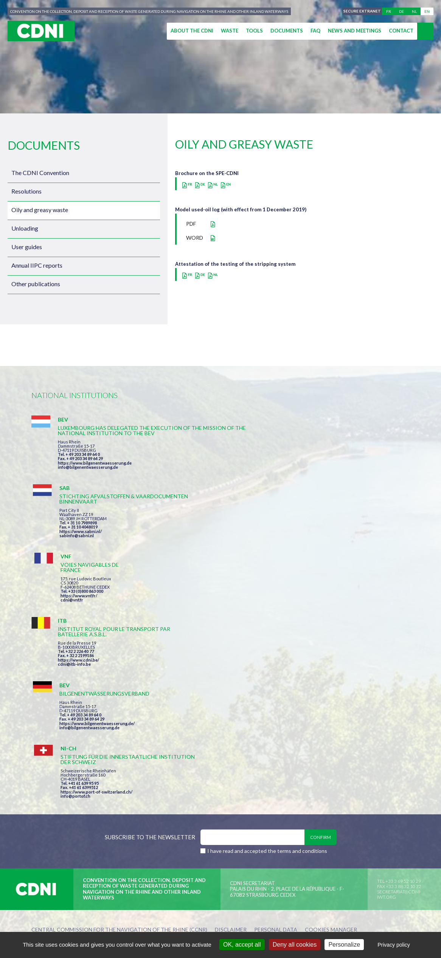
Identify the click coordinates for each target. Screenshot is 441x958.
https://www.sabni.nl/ (208, 468)
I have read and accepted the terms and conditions (267, 617)
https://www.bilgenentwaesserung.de (95, 478)
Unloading (24, 228)
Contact (401, 31)
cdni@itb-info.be (74, 555)
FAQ (315, 31)
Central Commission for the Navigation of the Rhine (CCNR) (119, 696)
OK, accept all (242, 944)
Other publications (35, 283)
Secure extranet (360, 11)
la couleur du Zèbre (148, 709)
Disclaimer (231, 696)
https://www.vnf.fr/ (335, 458)
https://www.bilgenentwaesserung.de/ (224, 544)
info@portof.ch (331, 559)
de (401, 11)
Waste (229, 31)
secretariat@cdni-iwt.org (399, 660)
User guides (26, 246)
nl (414, 11)
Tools (254, 31)
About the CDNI (192, 31)
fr (388, 11)
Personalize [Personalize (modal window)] (344, 944)
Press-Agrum (87, 709)
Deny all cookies (295, 944)
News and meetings (354, 31)
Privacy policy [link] (393, 945)
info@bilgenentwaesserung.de (88, 483)
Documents (286, 31)
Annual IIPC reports (36, 265)
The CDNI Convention (40, 172)
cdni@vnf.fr (328, 462)
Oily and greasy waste (39, 209)
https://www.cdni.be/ (78, 551)
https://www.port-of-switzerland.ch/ (352, 555)
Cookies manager (331, 696)
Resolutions (26, 191)
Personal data (275, 696)
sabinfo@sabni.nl (204, 472)
